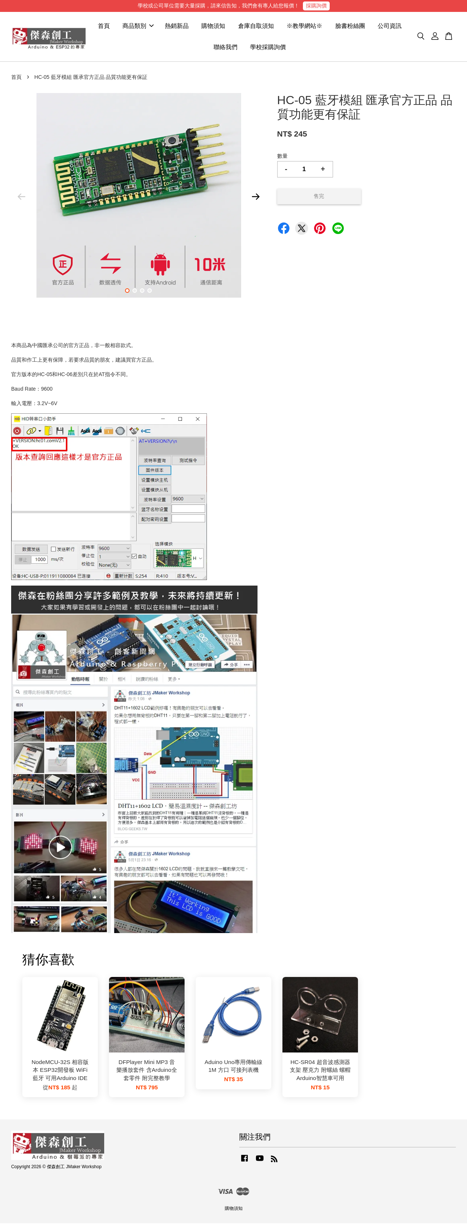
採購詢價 (316, 6)
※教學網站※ (304, 26)
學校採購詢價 (268, 47)
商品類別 (138, 26)
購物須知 (213, 26)
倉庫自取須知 (256, 26)
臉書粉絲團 (350, 26)
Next (256, 197)
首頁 (104, 26)
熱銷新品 (177, 26)
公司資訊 (390, 26)
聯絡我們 (225, 47)
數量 (282, 156)
